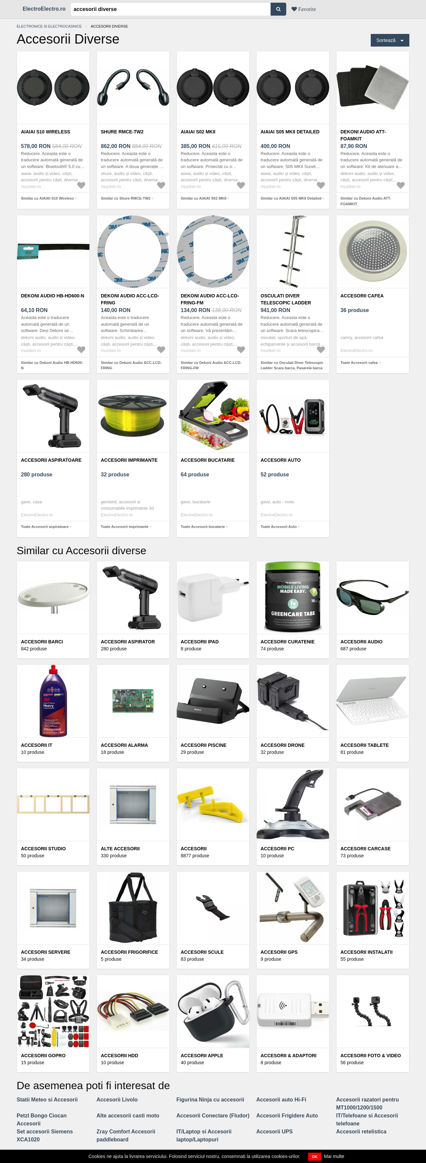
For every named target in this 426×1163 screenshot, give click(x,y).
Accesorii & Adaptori (289, 1055)
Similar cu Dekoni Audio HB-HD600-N (52, 365)
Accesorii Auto (281, 460)
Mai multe (334, 1156)
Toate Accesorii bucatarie (203, 527)
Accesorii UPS (274, 1131)
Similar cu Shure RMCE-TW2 (125, 198)
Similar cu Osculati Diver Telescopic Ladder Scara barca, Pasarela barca (292, 365)
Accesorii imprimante (129, 460)
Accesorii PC (277, 848)
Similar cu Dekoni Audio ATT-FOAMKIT (365, 201)
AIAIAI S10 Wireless (45, 131)
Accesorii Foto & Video (370, 1055)
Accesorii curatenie (288, 641)
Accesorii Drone (283, 745)
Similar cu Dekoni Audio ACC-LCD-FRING (131, 365)
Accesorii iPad (200, 641)
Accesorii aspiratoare (51, 460)
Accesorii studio (43, 848)
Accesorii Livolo (117, 1099)
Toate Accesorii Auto (279, 527)
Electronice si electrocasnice (49, 26)
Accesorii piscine (204, 745)
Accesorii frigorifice (129, 952)
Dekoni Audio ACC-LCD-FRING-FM (210, 299)
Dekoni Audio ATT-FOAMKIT (363, 135)
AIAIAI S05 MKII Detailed (290, 131)
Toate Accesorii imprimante (124, 527)
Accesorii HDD (119, 1055)
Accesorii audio (361, 641)
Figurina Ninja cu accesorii (210, 1099)
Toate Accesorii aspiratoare (45, 527)
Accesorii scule (202, 952)
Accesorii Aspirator (128, 641)
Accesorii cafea (362, 295)
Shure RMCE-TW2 (122, 131)
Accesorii (194, 848)
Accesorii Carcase (365, 848)
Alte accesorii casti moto (128, 1115)
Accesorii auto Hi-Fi (281, 1099)
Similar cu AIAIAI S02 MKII (203, 198)
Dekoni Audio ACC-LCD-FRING (130, 299)
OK (315, 1157)
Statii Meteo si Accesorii (47, 1099)
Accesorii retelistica (361, 1131)
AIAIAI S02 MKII (198, 131)
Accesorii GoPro (43, 1055)
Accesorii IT (36, 745)
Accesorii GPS (279, 952)
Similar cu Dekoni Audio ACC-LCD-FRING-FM (211, 365)
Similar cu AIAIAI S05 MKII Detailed (291, 198)
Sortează (386, 40)
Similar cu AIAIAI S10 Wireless (47, 198)
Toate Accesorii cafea (359, 363)
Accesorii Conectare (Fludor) (213, 1115)
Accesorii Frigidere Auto (287, 1115)
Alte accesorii (120, 848)
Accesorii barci (42, 641)
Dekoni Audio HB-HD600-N (52, 295)
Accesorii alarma (124, 745)
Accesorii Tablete (364, 745)
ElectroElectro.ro (44, 9)
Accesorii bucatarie (208, 460)
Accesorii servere (45, 952)
